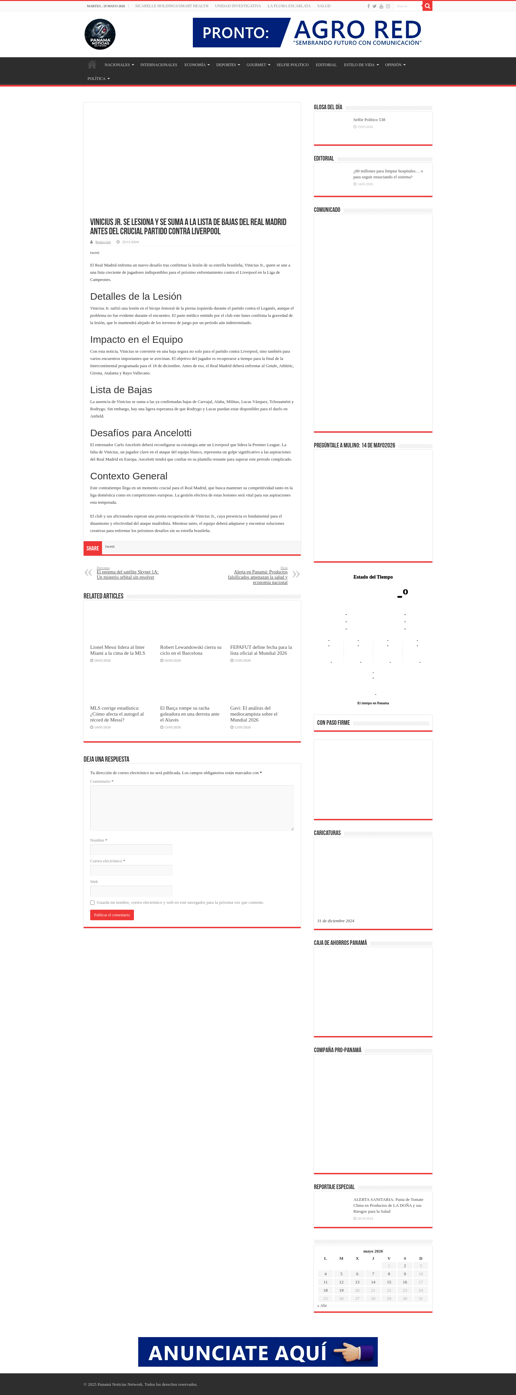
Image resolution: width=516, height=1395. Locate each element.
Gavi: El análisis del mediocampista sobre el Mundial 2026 (254, 714)
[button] (327, 779)
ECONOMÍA (195, 65)
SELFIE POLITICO (293, 65)
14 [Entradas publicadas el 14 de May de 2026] (373, 1282)
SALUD (323, 6)
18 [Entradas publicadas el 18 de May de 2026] (325, 1290)
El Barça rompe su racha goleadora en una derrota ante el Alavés (189, 714)
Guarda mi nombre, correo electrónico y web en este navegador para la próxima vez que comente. (180, 902)
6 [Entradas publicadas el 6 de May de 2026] (357, 1273)
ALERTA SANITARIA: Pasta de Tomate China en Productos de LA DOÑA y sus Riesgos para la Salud (388, 1205)
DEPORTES (226, 65)
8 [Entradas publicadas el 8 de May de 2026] (389, 1273)
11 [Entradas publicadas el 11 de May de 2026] (325, 1282)
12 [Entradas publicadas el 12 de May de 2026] (341, 1282)
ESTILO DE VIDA (359, 65)
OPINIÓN (393, 65)
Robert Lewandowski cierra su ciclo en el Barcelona (190, 650)
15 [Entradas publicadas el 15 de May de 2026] (389, 1282)
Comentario (102, 781)
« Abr (322, 1305)
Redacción (103, 242)
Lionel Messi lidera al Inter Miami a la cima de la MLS (117, 650)
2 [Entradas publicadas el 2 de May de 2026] (405, 1265)
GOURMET (256, 65)
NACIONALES (117, 65)
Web (94, 881)
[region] (373, 781)
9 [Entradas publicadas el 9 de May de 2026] (405, 1273)
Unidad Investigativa (238, 6)
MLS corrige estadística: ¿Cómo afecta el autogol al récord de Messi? (117, 714)
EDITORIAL (326, 65)
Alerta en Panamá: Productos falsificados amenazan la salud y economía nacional (254, 575)
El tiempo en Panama (373, 703)
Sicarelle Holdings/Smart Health (172, 6)
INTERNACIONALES (159, 65)
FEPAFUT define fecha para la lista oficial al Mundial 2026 (261, 650)
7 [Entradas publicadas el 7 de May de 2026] (373, 1273)
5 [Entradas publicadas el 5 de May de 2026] (341, 1273)
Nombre (98, 840)
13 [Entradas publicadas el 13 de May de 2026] (357, 1282)
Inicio (92, 64)
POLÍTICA (97, 78)
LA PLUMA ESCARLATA (289, 6)
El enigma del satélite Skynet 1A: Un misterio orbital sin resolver (130, 573)
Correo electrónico (107, 860)
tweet (94, 252)
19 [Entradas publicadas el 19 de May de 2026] (341, 1290)
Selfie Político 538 (369, 119)
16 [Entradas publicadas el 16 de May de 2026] (405, 1282)
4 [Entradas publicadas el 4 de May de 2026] (325, 1273)
